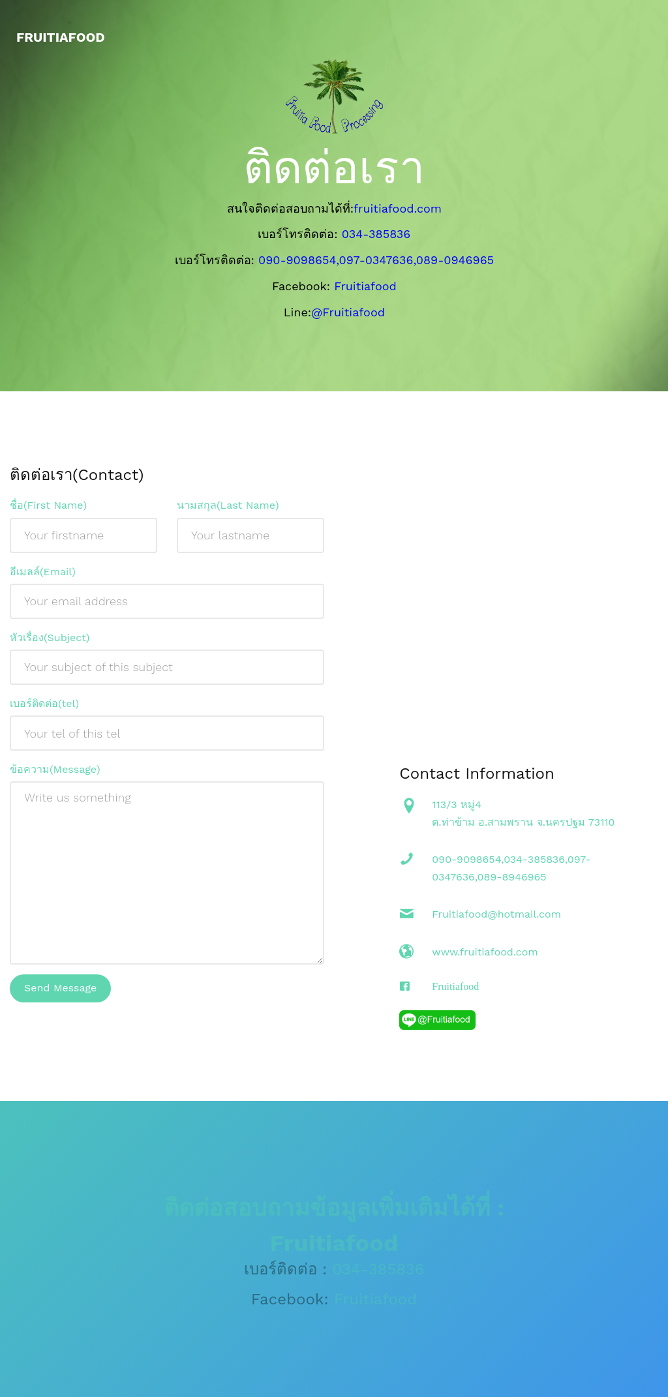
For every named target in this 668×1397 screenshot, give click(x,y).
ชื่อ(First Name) (48, 510)
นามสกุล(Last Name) (228, 510)
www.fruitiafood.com (485, 956)
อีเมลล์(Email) (43, 576)
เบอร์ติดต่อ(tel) (44, 708)
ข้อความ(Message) (55, 774)
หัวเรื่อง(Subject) (49, 643)
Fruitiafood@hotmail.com (496, 919)
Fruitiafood (455, 990)
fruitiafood (60, 37)
